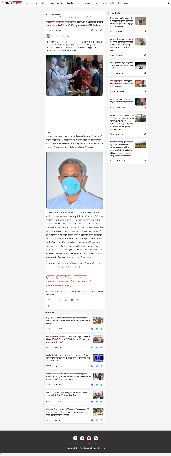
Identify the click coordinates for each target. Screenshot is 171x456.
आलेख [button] (105, 3)
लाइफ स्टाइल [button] (88, 3)
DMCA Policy (79, 444)
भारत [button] (52, 3)
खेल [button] (79, 3)
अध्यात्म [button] (125, 3)
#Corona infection (64, 277)
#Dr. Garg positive (80, 277)
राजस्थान (57, 15)
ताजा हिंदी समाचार (64, 291)
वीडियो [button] (112, 3)
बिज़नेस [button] (44, 3)
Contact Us (89, 444)
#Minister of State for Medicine (58, 281)
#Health (50, 277)
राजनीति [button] (60, 3)
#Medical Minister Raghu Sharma (58, 286)
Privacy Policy (99, 444)
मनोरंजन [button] (35, 3)
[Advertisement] (75, 113)
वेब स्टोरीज (70, 3)
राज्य (53, 15)
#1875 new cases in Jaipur (81, 281)
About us (70, 444)
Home (28, 3)
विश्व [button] (119, 3)
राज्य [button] (97, 3)
